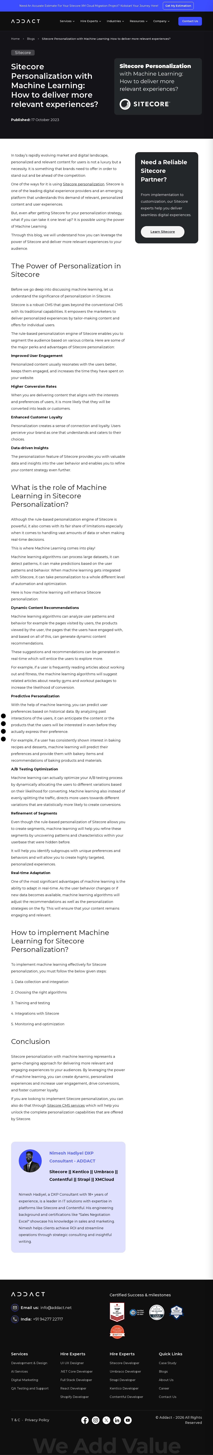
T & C (15, 1420)
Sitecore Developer (124, 1363)
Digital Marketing (24, 1380)
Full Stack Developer (76, 1380)
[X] (106, 1420)
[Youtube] (128, 1420)
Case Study (167, 1363)
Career (164, 1388)
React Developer (73, 1388)
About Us (166, 1380)
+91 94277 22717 (48, 1319)
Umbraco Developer (125, 1371)
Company (161, 21)
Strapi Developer (122, 1380)
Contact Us (190, 21)
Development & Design (29, 1363)
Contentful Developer (126, 1397)
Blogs (31, 39)
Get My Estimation (178, 5)
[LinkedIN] (117, 1420)
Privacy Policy (37, 1420)
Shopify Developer (74, 1397)
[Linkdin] (3, 739)
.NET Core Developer (76, 1371)
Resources (139, 21)
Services (67, 21)
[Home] (25, 21)
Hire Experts (90, 21)
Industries (115, 21)
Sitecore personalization (83, 184)
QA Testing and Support (30, 1388)
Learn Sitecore (162, 232)
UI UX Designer (72, 1363)
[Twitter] (3, 731)
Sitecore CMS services (66, 1105)
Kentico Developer (124, 1388)
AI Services (19, 1371)
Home (15, 39)
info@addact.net (56, 1307)
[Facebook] (3, 716)
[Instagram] (3, 723)
